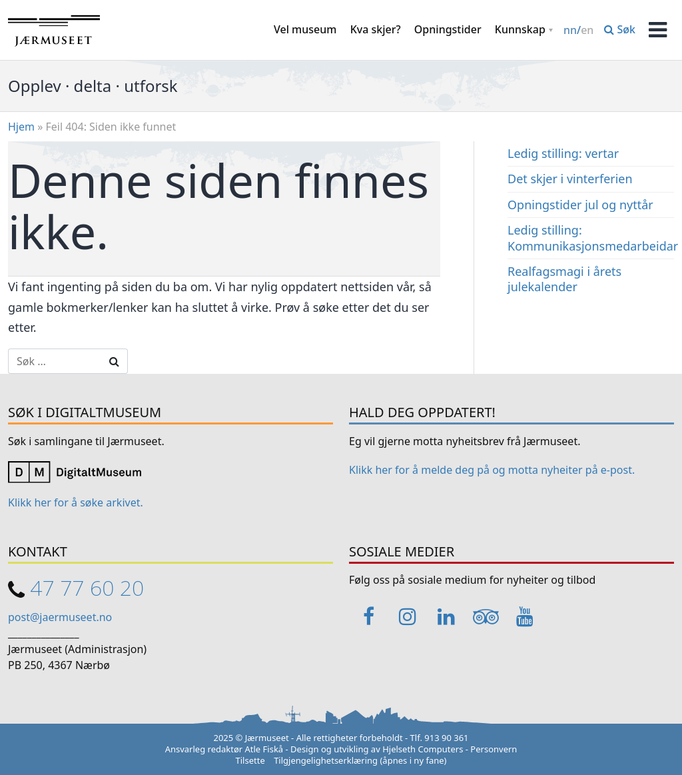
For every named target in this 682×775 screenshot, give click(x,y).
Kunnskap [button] (520, 29)
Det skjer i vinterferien (570, 179)
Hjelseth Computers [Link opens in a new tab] (422, 749)
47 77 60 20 (87, 587)
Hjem (21, 126)
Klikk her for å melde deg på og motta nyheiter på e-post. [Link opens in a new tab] (492, 469)
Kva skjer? (375, 29)
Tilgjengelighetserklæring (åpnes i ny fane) (360, 760)
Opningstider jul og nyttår (580, 205)
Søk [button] (619, 29)
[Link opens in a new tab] (74, 471)
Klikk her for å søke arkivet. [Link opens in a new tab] (75, 502)
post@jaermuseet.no (60, 617)
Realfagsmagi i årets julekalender (564, 279)
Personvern (493, 749)
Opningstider (448, 29)
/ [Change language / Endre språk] (578, 30)
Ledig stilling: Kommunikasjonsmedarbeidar (593, 237)
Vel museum (305, 29)
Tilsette (250, 760)
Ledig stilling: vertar (563, 153)
